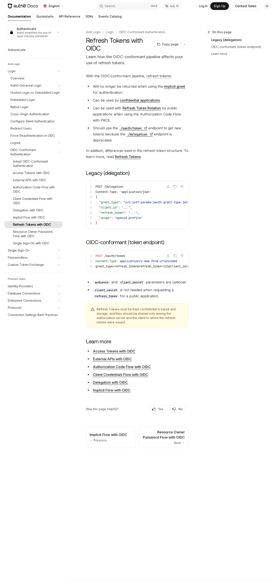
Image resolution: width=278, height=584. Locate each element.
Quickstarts (45, 18)
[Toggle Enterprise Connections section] (33, 300)
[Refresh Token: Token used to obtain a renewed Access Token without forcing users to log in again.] (158, 76)
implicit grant (174, 86)
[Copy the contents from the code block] (175, 186)
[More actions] (185, 44)
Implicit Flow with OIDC (112, 390)
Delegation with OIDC (110, 382)
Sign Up (219, 6)
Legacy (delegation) (226, 40)
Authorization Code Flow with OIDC (122, 367)
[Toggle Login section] (33, 71)
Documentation (19, 18)
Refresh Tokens (128, 157)
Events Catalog (110, 18)
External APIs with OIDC (112, 359)
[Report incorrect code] (168, 186)
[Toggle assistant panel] (172, 6)
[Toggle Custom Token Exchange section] (33, 264)
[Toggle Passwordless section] (33, 257)
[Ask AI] (182, 186)
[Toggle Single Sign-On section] (33, 250)
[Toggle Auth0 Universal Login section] (33, 85)
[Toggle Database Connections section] (33, 293)
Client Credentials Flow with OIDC (120, 374)
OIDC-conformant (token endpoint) (236, 47)
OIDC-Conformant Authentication (142, 32)
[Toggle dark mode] (267, 6)
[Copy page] (167, 44)
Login (110, 32)
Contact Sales (245, 6)
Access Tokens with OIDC (114, 351)
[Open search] (128, 6)
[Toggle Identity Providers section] (33, 286)
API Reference (69, 18)
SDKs (89, 18)
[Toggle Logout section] (33, 142)
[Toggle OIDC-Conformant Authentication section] (33, 152)
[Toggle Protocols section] (33, 307)
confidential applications (140, 100)
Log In (203, 6)
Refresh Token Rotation (141, 108)
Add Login (93, 32)
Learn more (219, 54)
